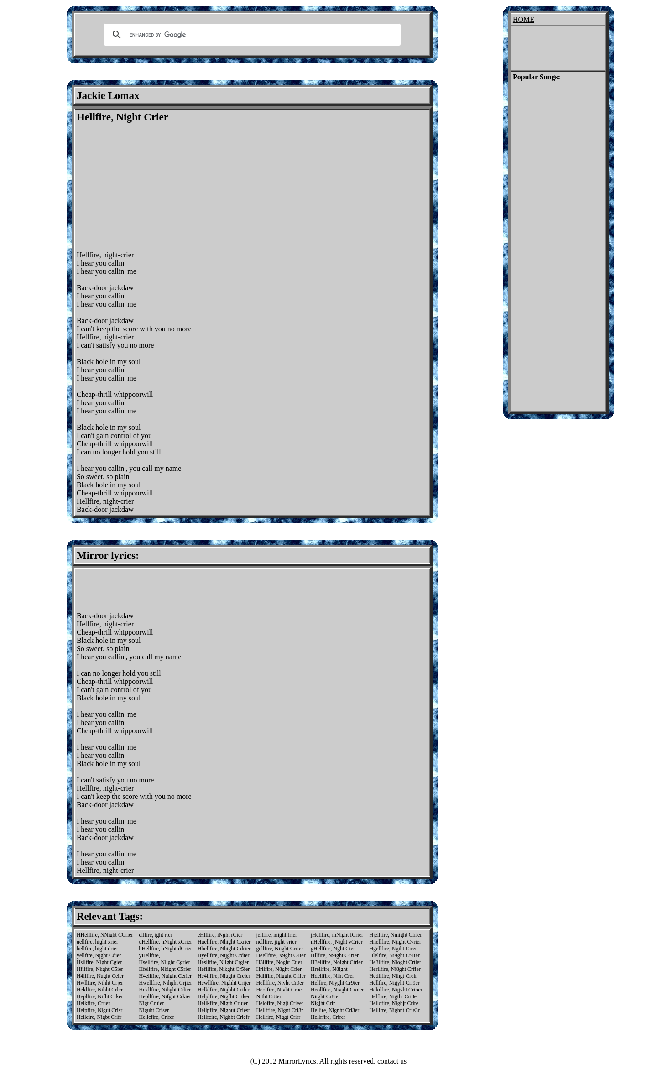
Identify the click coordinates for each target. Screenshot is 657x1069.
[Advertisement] (153, 187)
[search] (251, 34)
